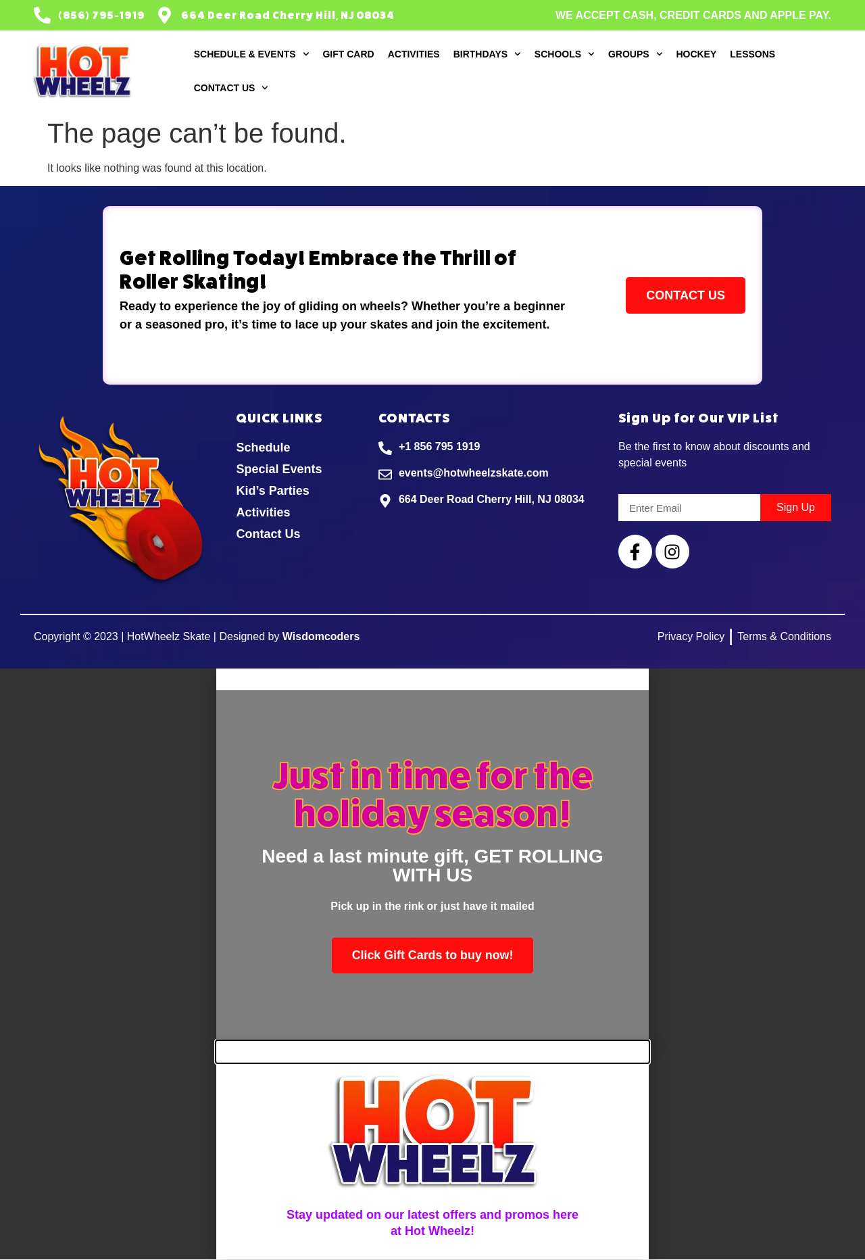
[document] (432, 855)
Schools (565, 54)
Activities (414, 54)
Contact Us (231, 88)
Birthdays (487, 54)
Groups (635, 54)
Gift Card (348, 54)
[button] (432, 679)
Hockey (696, 54)
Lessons (752, 54)
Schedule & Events (252, 54)
